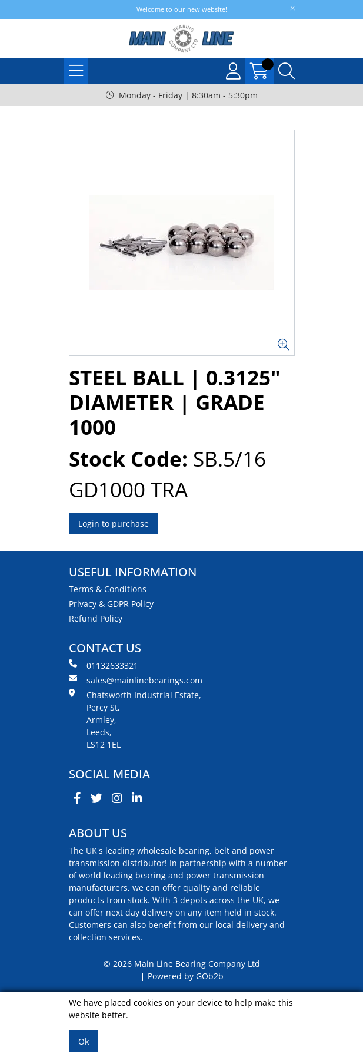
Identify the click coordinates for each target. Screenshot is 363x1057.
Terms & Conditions (107, 588)
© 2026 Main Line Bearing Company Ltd (182, 963)
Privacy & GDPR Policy (111, 603)
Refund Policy (95, 618)
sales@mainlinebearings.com (135, 680)
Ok (83, 1041)
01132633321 (103, 665)
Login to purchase (113, 523)
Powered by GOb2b (186, 976)
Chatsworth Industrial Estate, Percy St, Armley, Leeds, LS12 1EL (135, 719)
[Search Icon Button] (286, 71)
